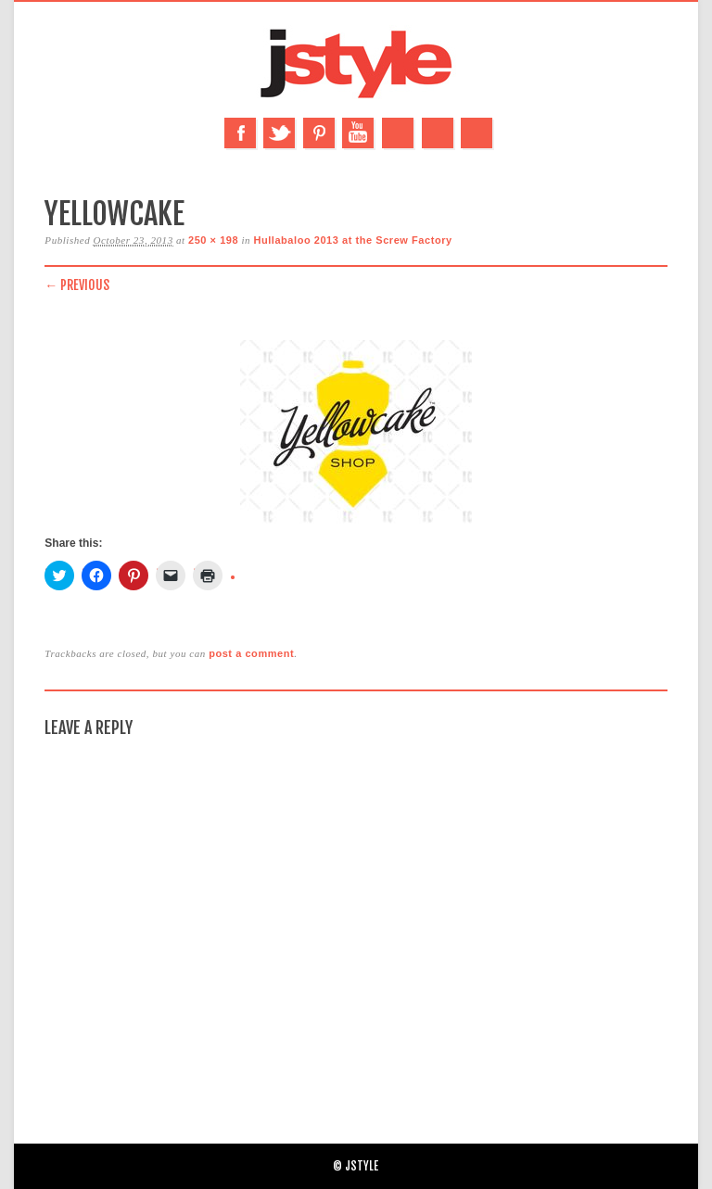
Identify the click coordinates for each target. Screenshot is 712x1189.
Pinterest (319, 133)
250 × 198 (213, 240)
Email (437, 133)
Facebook (240, 133)
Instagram (397, 133)
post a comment (251, 653)
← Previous (76, 285)
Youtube (358, 133)
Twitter (279, 133)
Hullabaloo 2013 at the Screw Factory (352, 240)
